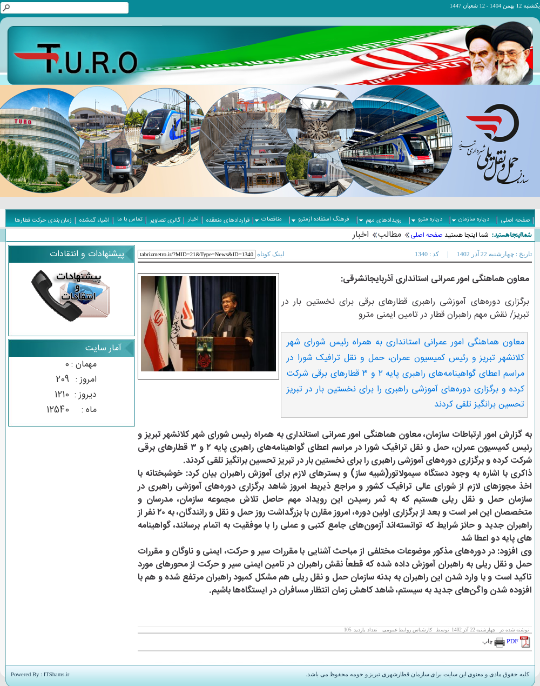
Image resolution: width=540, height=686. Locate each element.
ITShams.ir (57, 674)
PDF (519, 641)
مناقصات (268, 219)
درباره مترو (426, 219)
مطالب (389, 235)
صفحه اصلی (426, 235)
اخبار (361, 235)
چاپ (493, 641)
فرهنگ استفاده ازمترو (320, 219)
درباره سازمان (470, 219)
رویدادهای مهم (380, 220)
